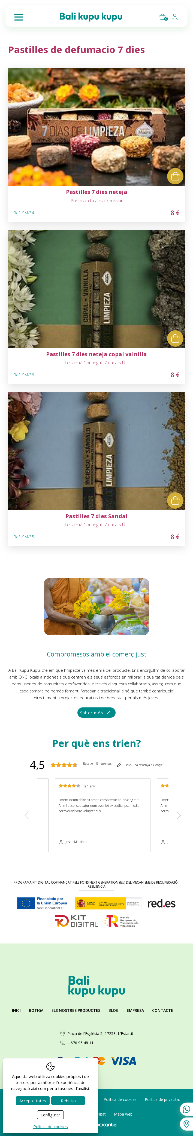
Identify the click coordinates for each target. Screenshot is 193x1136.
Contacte (162, 1010)
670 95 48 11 (82, 1042)
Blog (113, 1010)
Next (179, 815)
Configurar (50, 1114)
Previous (26, 815)
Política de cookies (120, 1099)
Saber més (95, 713)
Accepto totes (32, 1100)
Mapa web (123, 1114)
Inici (16, 1010)
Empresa (135, 1010)
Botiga (36, 1010)
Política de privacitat (162, 1099)
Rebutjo (68, 1100)
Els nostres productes (76, 1010)
